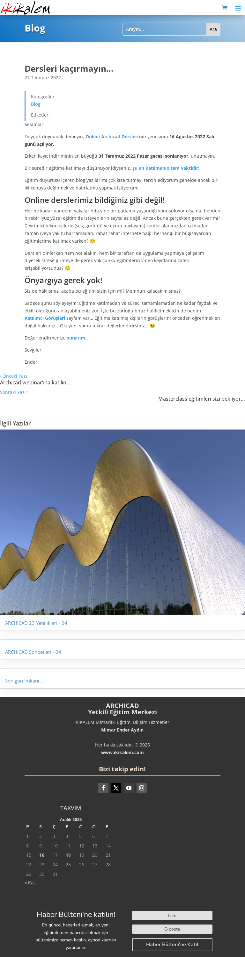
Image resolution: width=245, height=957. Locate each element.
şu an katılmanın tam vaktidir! (165, 168)
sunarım (76, 338)
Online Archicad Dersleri (111, 136)
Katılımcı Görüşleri (45, 318)
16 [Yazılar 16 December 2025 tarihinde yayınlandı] (41, 855)
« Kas (30, 883)
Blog (36, 104)
